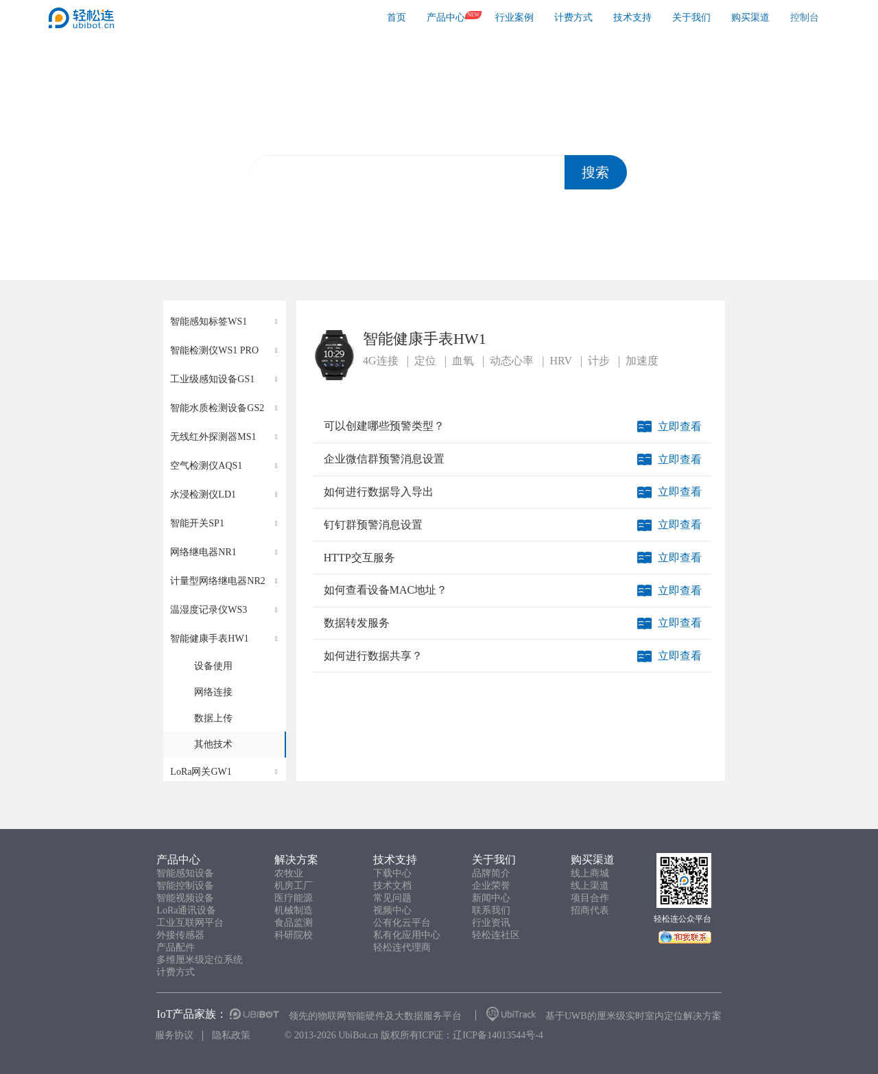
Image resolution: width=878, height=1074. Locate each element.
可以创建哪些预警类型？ (384, 426)
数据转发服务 (357, 623)
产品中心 (446, 17)
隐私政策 (231, 1035)
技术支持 (632, 17)
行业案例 (514, 17)
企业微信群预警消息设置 (384, 459)
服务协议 (174, 1035)
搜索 (595, 172)
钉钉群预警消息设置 (373, 524)
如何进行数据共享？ (373, 656)
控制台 (804, 17)
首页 (396, 17)
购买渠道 (750, 17)
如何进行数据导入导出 (379, 492)
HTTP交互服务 (359, 557)
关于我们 (691, 17)
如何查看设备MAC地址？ (385, 590)
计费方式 (573, 17)
